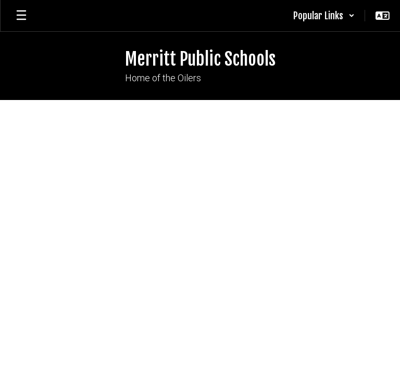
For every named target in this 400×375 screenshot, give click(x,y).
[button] (324, 15)
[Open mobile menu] (21, 15)
